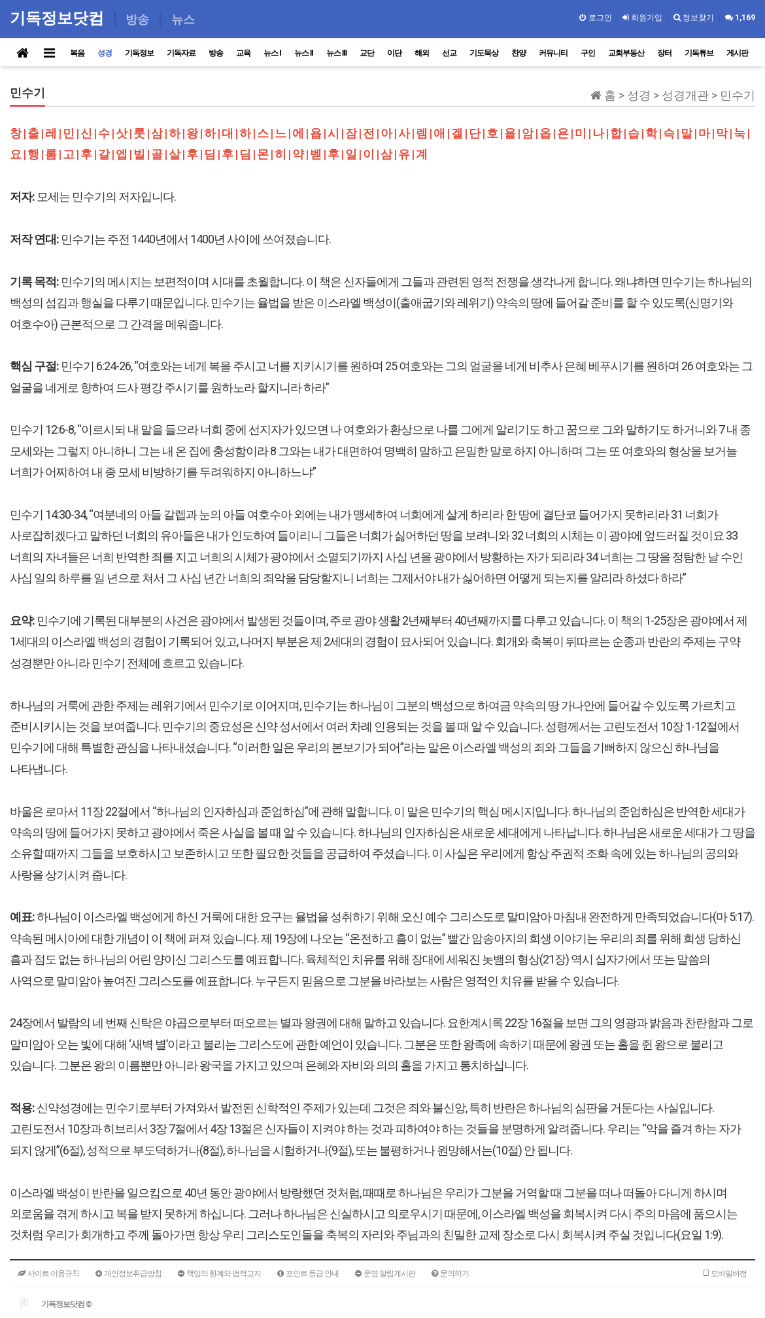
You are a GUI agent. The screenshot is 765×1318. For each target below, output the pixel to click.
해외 (422, 53)
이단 (394, 53)
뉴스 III (336, 53)
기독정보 (139, 53)
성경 (104, 53)
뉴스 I (272, 53)
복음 (77, 53)
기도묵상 (483, 53)
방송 (216, 53)
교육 (243, 53)
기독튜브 (699, 53)
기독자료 (181, 53)
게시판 (737, 53)
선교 (449, 53)
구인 (588, 53)
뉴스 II (303, 53)
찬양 (518, 53)
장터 (664, 53)
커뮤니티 (553, 53)
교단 (367, 53)
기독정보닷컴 (59, 18)
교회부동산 (626, 53)
